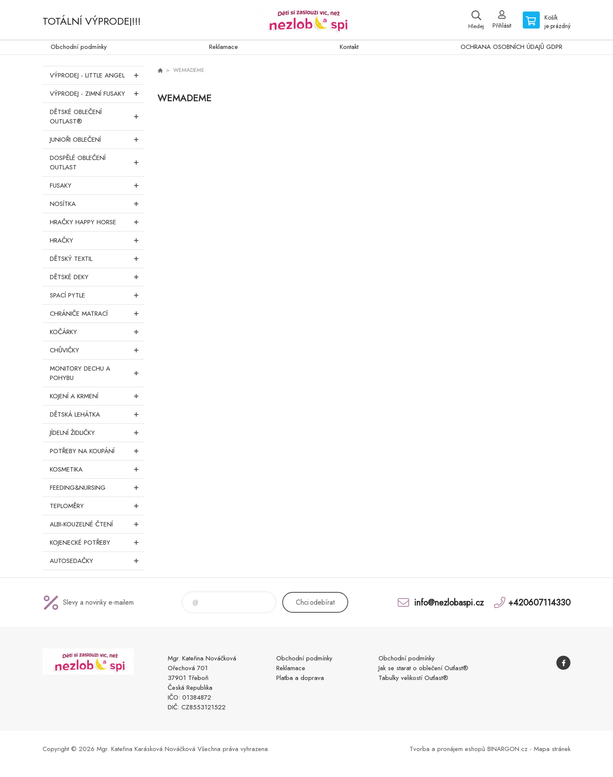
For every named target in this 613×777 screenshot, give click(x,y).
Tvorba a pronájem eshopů (447, 749)
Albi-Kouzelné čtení (97, 524)
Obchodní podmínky (79, 46)
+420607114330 (539, 602)
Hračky (97, 240)
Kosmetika (97, 469)
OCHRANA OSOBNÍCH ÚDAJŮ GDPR (511, 46)
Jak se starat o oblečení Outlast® (423, 668)
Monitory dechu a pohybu (97, 373)
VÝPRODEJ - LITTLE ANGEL (97, 75)
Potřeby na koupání (97, 451)
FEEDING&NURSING (97, 488)
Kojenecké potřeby (97, 542)
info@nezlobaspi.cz (449, 602)
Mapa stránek (552, 749)
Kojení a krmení (97, 396)
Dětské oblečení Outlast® (97, 116)
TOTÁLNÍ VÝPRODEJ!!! (92, 21)
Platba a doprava (300, 678)
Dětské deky (97, 277)
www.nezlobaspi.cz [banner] (306, 20)
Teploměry (97, 506)
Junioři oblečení (97, 140)
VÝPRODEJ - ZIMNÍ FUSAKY (97, 94)
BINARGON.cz (507, 749)
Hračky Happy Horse (97, 222)
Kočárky (97, 332)
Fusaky (97, 185)
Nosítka (97, 204)
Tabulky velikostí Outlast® (413, 678)
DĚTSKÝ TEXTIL (97, 259)
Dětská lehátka (97, 414)
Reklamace (223, 46)
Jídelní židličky (97, 433)
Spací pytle (97, 295)
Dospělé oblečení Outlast (97, 162)
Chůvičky (97, 350)
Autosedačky (97, 561)
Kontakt (349, 46)
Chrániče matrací (97, 314)
